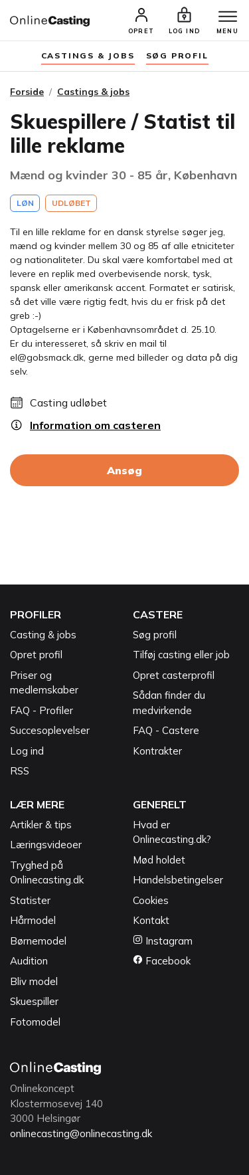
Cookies (151, 900)
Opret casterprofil (173, 675)
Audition (29, 960)
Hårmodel (33, 920)
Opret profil (36, 654)
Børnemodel (38, 941)
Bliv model (34, 981)
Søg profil (155, 634)
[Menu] (227, 17)
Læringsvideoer (46, 844)
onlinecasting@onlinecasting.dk (81, 1133)
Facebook (162, 960)
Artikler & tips (41, 824)
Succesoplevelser (50, 730)
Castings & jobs (88, 55)
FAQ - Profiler (41, 710)
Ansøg (124, 470)
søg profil (177, 55)
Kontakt (151, 920)
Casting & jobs (43, 634)
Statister (30, 900)
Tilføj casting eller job (181, 654)
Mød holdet (159, 860)
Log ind (27, 751)
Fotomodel (35, 1022)
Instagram (163, 941)
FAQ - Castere (166, 730)
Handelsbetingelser (178, 879)
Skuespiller (34, 1001)
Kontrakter (157, 751)
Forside (27, 92)
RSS (19, 771)
